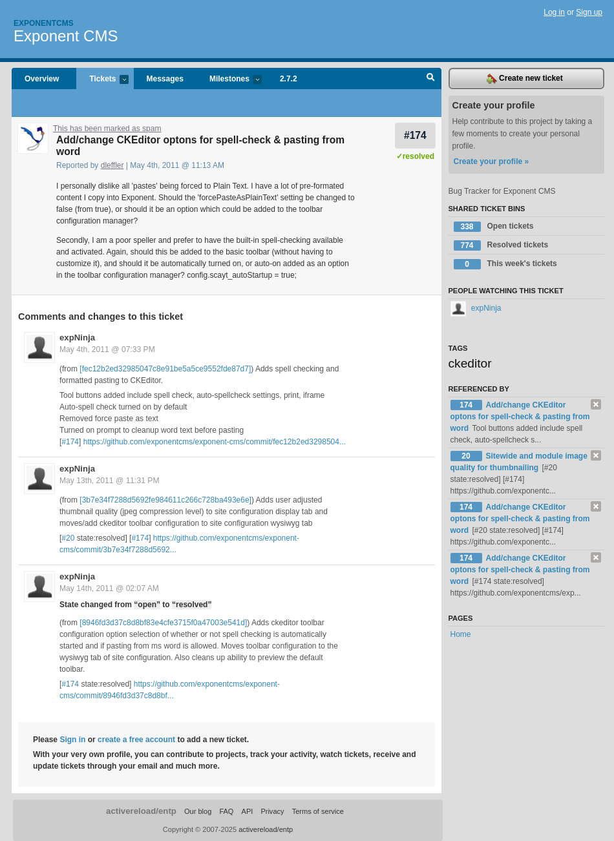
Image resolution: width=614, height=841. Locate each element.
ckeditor (470, 363)
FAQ (226, 811)
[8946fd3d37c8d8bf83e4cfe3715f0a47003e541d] (163, 622)
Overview (42, 78)
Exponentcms (44, 23)
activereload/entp (141, 811)
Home (460, 634)
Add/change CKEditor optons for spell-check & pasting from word (520, 416)
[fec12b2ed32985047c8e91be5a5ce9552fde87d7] (165, 368)
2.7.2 (288, 78)
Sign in (72, 739)
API (247, 811)
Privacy (272, 811)
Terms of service (318, 811)
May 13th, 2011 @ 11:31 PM (109, 480)
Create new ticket (525, 79)
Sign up (589, 12)
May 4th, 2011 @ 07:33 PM (107, 349)
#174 (415, 135)
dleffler (112, 165)
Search (430, 79)
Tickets (102, 79)
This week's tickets (505, 264)
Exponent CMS (66, 36)
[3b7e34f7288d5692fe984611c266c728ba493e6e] (165, 499)
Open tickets (494, 227)
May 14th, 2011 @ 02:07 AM (109, 588)
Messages (165, 78)
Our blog (197, 811)
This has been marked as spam (107, 128)
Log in (554, 12)
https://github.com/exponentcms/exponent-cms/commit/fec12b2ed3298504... (214, 441)
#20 (67, 538)
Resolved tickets (501, 245)
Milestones (229, 79)
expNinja (77, 337)
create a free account (136, 739)
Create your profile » (491, 161)
